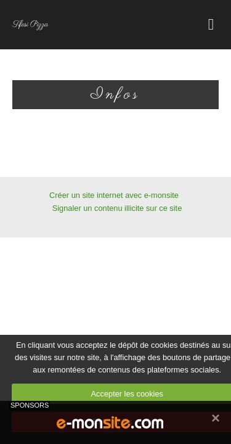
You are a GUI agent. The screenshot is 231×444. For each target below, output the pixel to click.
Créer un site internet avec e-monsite (114, 195)
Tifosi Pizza (30, 24)
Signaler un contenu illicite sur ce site (117, 208)
